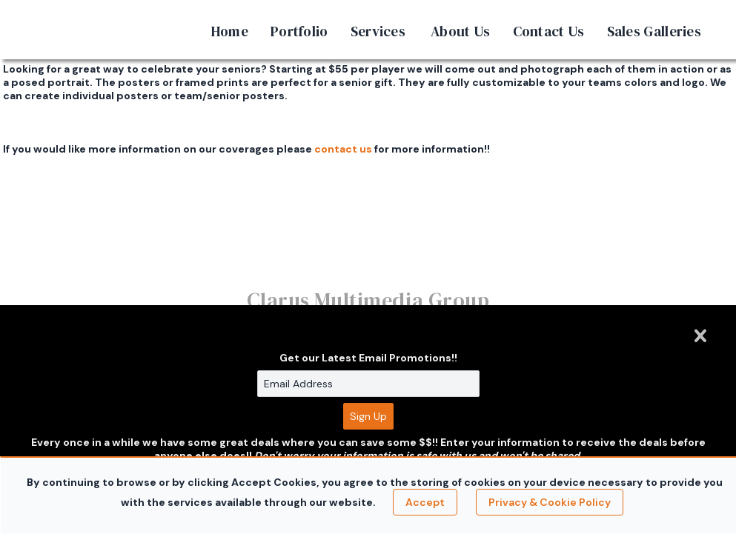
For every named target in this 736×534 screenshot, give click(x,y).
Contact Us (549, 31)
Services (378, 31)
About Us (460, 31)
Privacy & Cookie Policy (549, 502)
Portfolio (299, 31)
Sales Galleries (654, 31)
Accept (425, 502)
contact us (343, 149)
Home (229, 31)
